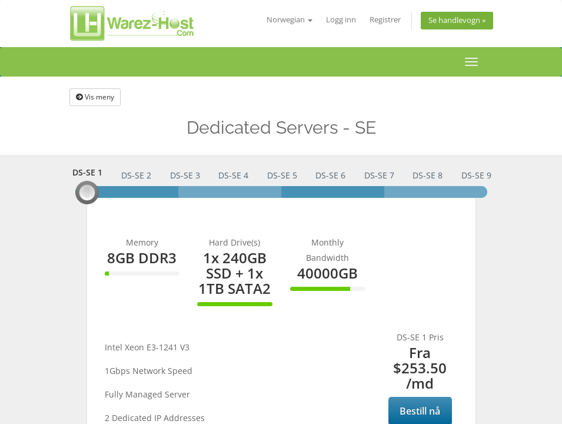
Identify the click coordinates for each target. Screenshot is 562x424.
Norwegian (289, 20)
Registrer (385, 20)
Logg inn (341, 20)
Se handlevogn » (456, 20)
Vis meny (95, 97)
